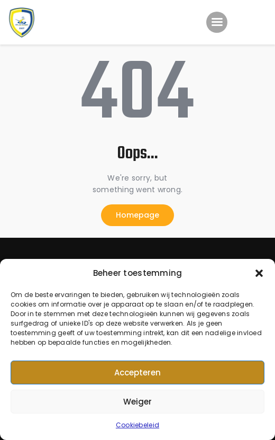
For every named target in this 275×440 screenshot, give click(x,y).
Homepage (137, 215)
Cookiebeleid (137, 424)
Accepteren (137, 372)
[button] (259, 273)
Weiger (137, 401)
